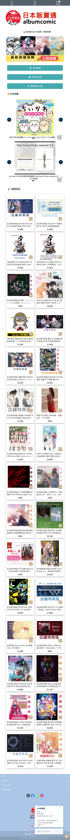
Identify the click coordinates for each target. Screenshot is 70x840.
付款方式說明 (6, 785)
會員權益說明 (6, 790)
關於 (3, 776)
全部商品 (5, 780)
